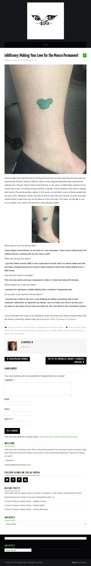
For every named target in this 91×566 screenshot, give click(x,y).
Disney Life (9, 330)
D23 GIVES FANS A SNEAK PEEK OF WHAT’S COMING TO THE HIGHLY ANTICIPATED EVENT (43, 493)
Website (9, 419)
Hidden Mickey (57, 330)
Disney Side (19, 330)
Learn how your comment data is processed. (58, 437)
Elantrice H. (31, 60)
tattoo (7, 334)
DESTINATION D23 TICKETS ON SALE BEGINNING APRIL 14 (29, 497)
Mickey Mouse (78, 330)
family (48, 330)
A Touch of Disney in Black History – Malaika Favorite (25, 501)
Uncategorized (42, 327)
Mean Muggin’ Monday (17, 359)
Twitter (52, 319)
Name (7, 399)
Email (7, 409)
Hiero (74, 562)
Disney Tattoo (30, 330)
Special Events (29, 327)
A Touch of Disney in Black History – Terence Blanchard (26, 509)
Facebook (60, 319)
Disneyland (18, 327)
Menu (45, 45)
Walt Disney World (56, 327)
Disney (10, 327)
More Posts (26, 347)
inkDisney (67, 330)
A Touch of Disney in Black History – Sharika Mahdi (24, 505)
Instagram (72, 319)
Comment (10, 380)
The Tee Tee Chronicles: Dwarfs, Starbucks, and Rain (66, 360)
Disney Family (80, 327)
